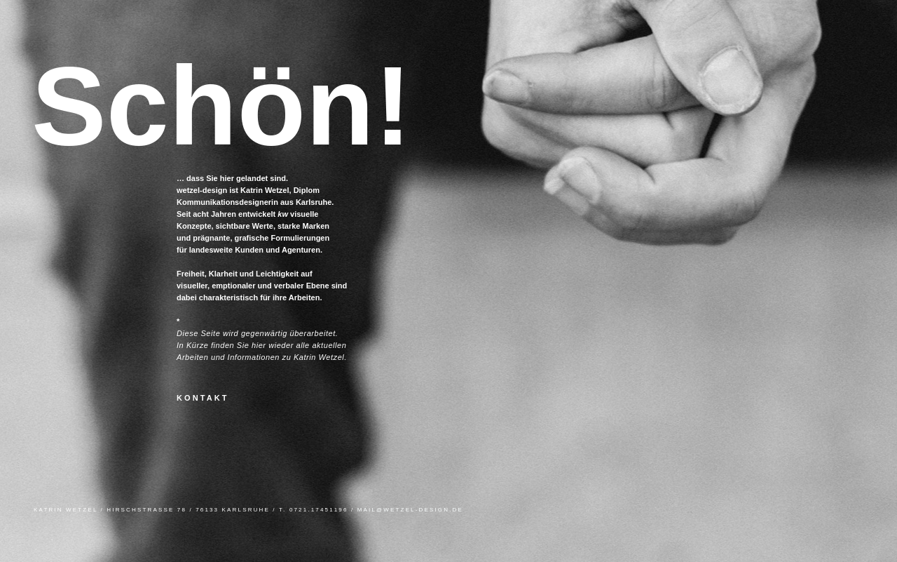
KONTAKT (203, 398)
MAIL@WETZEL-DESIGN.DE (410, 510)
